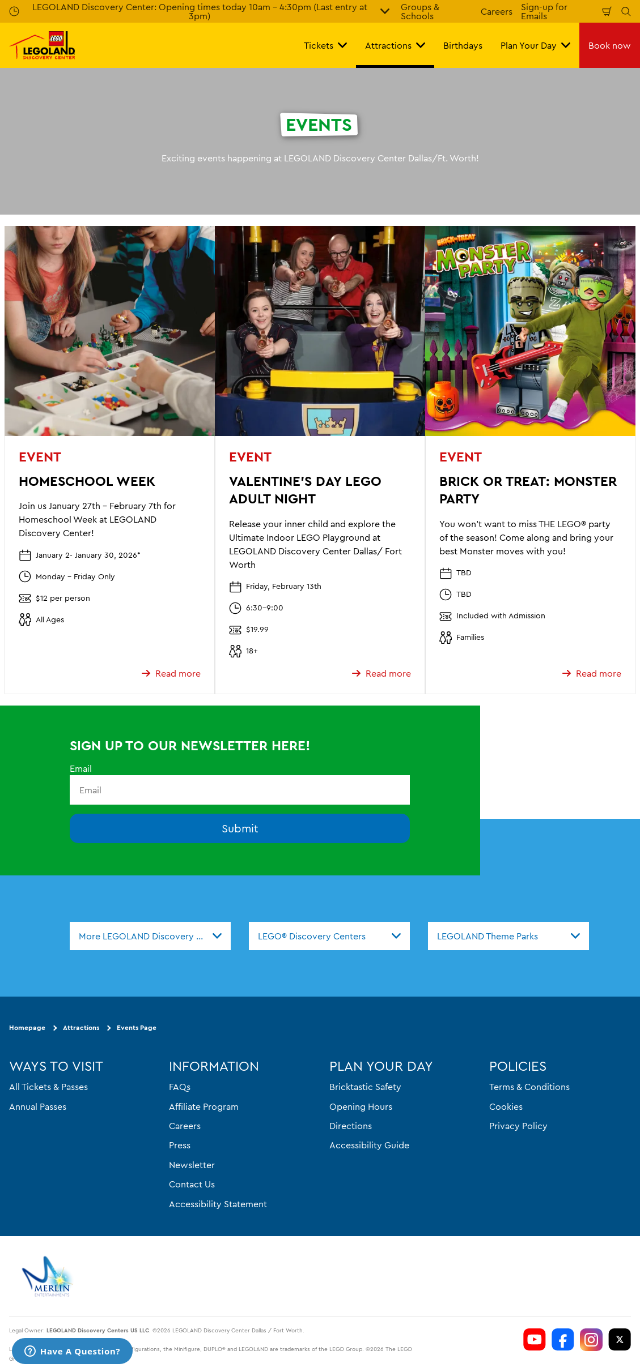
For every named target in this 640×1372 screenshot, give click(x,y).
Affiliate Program (204, 1106)
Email (81, 768)
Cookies (506, 1106)
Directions (350, 1125)
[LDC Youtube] (534, 1339)
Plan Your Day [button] (535, 45)
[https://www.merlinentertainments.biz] (49, 1276)
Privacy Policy (518, 1125)
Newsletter (192, 1164)
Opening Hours (360, 1106)
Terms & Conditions (529, 1086)
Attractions (81, 1027)
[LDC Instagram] (591, 1339)
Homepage (27, 1027)
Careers (496, 11)
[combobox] (150, 936)
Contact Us (192, 1184)
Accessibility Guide (369, 1145)
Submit (240, 828)
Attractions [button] (395, 45)
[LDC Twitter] (619, 1339)
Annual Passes (37, 1106)
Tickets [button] (325, 45)
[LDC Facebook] (563, 1339)
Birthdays (462, 45)
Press (179, 1145)
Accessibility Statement (218, 1203)
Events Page (136, 1027)
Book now (609, 45)
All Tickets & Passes (48, 1086)
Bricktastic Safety (365, 1086)
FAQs (179, 1086)
